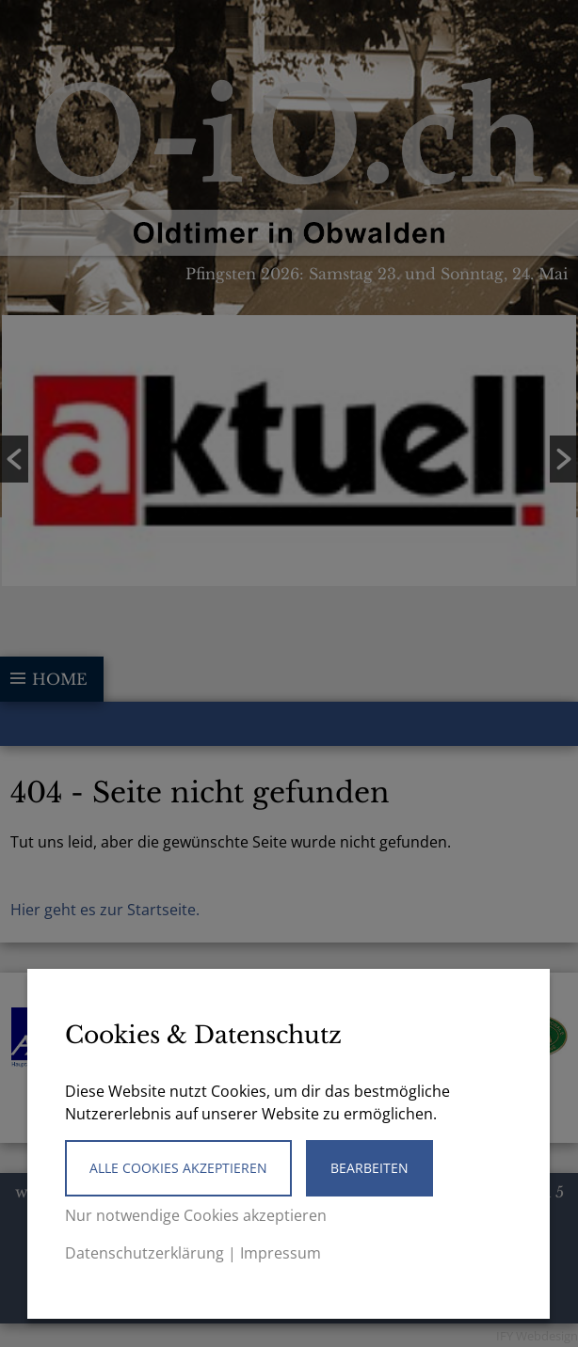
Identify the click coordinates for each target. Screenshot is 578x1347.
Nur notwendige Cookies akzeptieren (196, 1215)
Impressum (280, 1253)
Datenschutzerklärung (144, 1253)
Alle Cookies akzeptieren (178, 1168)
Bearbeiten (369, 1168)
